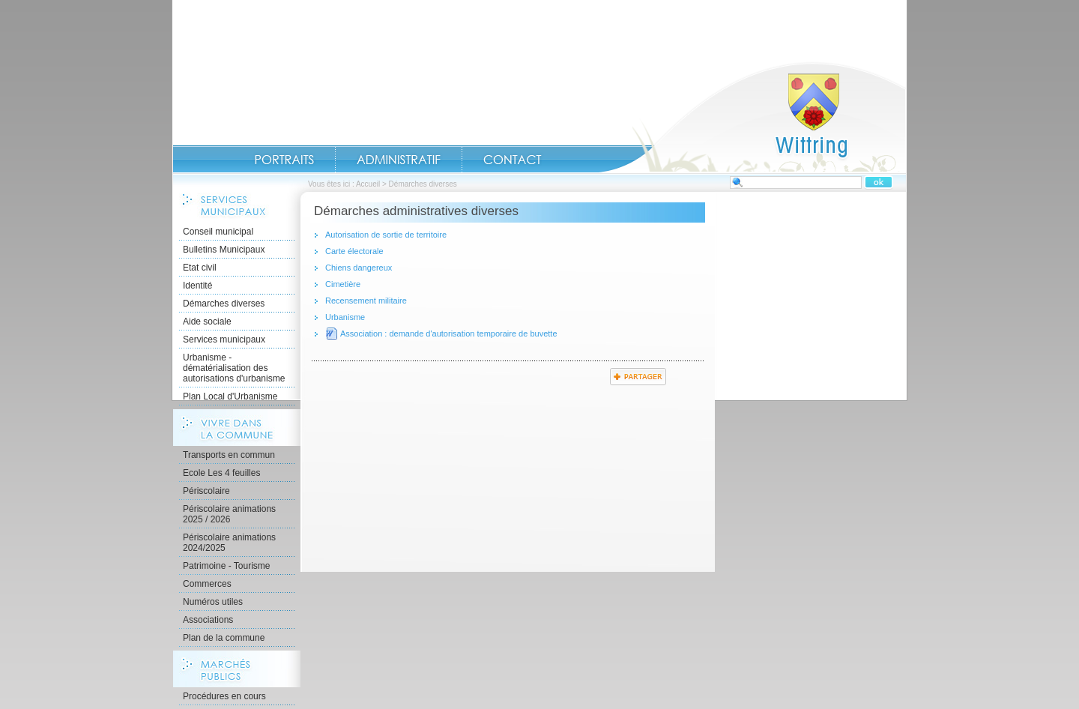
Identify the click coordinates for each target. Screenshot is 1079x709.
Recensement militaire (366, 300)
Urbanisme (345, 317)
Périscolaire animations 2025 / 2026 (229, 514)
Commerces (207, 584)
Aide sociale (207, 321)
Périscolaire (206, 491)
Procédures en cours (224, 696)
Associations (208, 620)
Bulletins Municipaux (224, 249)
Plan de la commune (224, 638)
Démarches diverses (224, 303)
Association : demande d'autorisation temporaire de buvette (448, 333)
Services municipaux (224, 339)
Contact (512, 159)
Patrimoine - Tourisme (226, 566)
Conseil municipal (218, 231)
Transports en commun (229, 455)
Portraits (284, 159)
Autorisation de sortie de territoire (386, 234)
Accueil (752, 116)
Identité (197, 285)
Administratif (399, 159)
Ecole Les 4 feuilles (221, 473)
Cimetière (342, 284)
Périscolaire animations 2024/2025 (229, 542)
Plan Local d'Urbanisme (230, 396)
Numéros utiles (213, 602)
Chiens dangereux (358, 267)
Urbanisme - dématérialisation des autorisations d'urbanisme (234, 368)
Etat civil (200, 267)
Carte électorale (354, 251)
